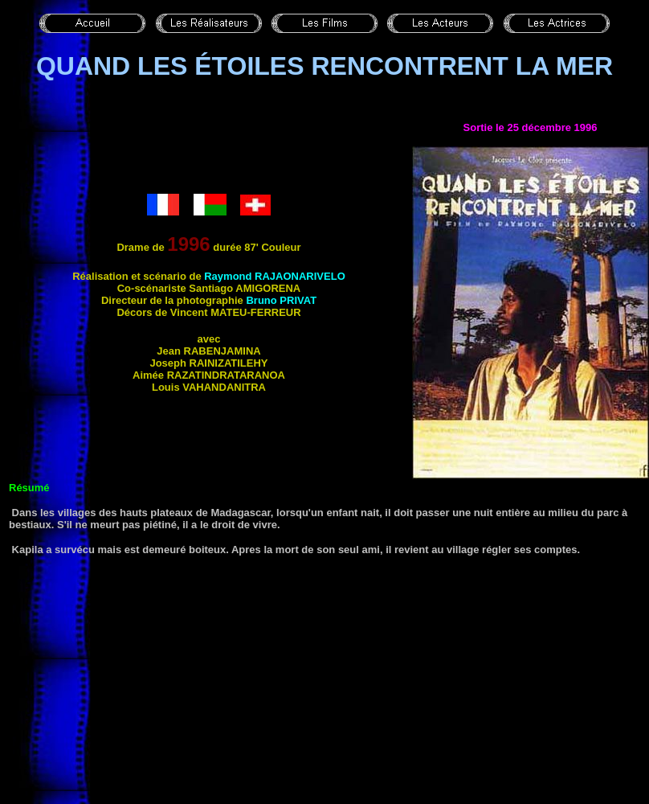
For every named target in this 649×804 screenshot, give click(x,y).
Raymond (274, 276)
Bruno (281, 300)
